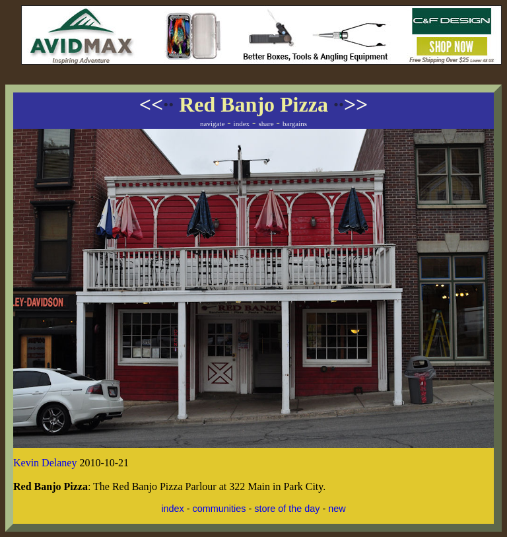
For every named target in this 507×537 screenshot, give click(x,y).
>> (350, 104)
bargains (295, 123)
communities (219, 508)
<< (156, 104)
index (242, 123)
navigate (212, 123)
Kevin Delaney (45, 462)
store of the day (287, 508)
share (265, 123)
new (336, 508)
